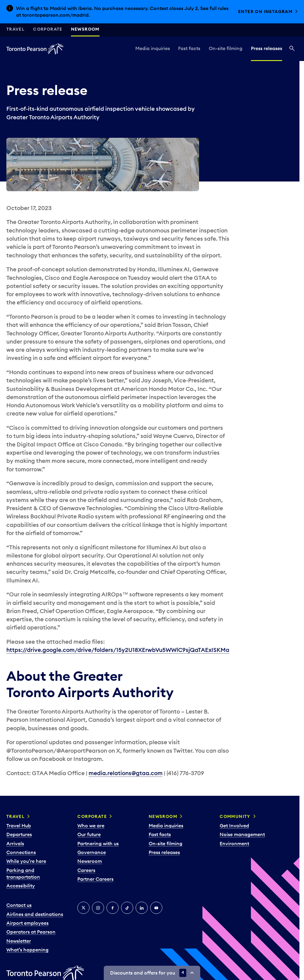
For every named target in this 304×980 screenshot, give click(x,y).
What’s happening (27, 950)
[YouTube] (156, 908)
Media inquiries (152, 48)
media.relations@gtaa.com (126, 773)
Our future (89, 834)
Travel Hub (18, 825)
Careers (86, 870)
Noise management (242, 834)
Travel (15, 29)
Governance (91, 852)
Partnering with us (98, 843)
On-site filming (225, 48)
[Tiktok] (127, 908)
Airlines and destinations (34, 914)
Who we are (90, 825)
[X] (83, 908)
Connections (21, 852)
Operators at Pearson (31, 932)
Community (235, 816)
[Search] (292, 48)
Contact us (19, 905)
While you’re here (26, 861)
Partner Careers (95, 879)
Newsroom (85, 29)
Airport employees (27, 923)
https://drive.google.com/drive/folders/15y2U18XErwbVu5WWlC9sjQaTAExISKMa (117, 649)
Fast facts (189, 48)
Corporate (47, 29)
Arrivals (15, 843)
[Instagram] (98, 908)
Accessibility (20, 886)
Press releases (266, 48)
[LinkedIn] (142, 908)
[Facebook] (112, 908)
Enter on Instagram (265, 11)
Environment (234, 843)
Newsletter (18, 941)
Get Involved (234, 825)
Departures (19, 834)
